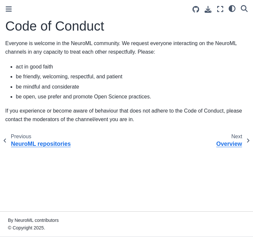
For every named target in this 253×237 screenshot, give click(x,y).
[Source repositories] (196, 9)
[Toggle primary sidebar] (9, 9)
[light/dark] (232, 8)
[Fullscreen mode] (220, 9)
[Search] (244, 8)
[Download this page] (208, 9)
